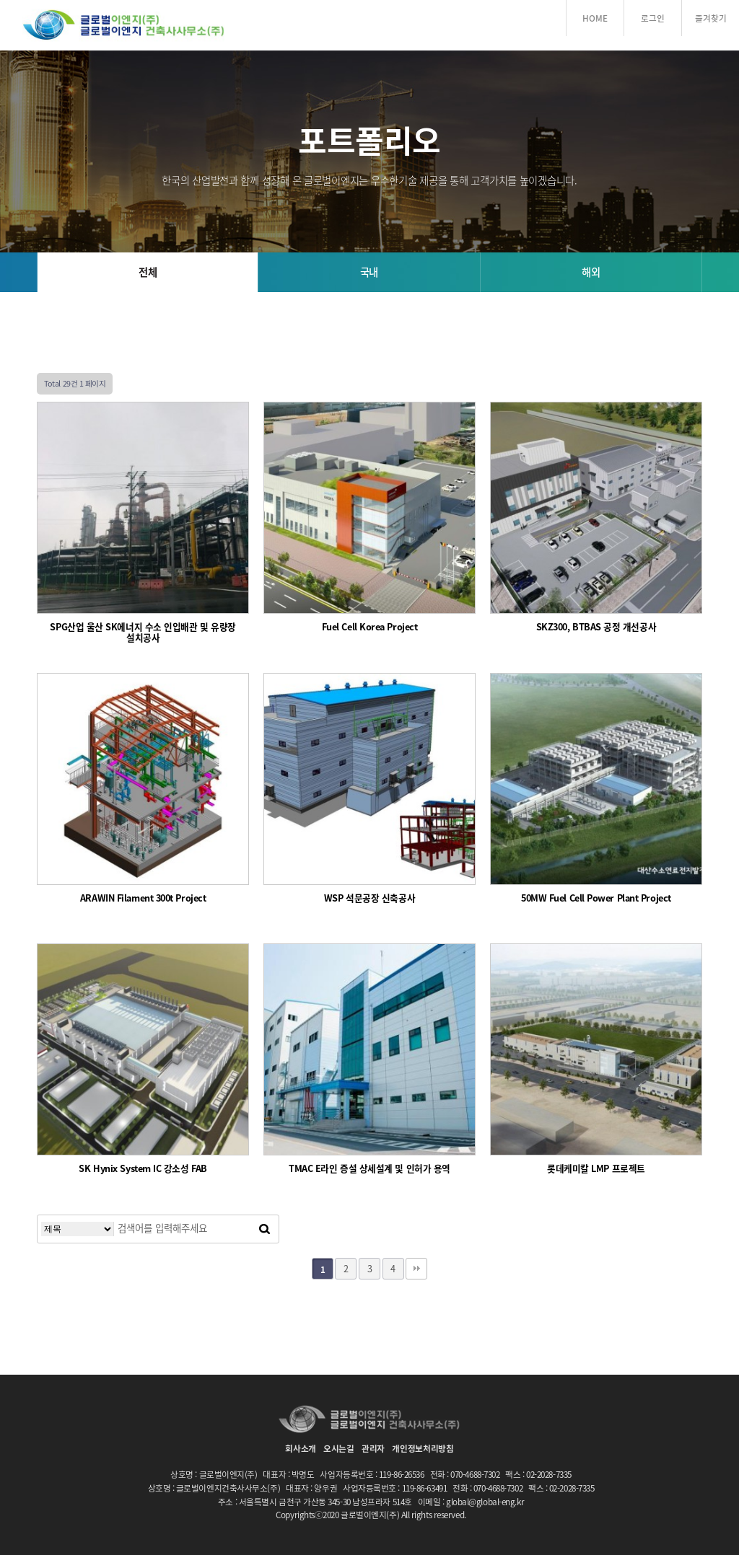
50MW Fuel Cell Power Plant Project (596, 898)
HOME (595, 18)
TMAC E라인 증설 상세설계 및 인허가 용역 (369, 1169)
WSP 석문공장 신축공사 (369, 898)
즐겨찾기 (711, 18)
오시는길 (338, 1448)
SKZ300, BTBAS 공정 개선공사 (596, 627)
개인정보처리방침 (423, 1448)
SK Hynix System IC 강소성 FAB (142, 1169)
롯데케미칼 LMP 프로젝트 (596, 1169)
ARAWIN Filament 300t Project (143, 898)
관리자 (373, 1448)
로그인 (653, 18)
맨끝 (416, 1268)
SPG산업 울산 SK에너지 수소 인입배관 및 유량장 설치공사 (142, 632)
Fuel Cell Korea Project (370, 627)
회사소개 (300, 1448)
